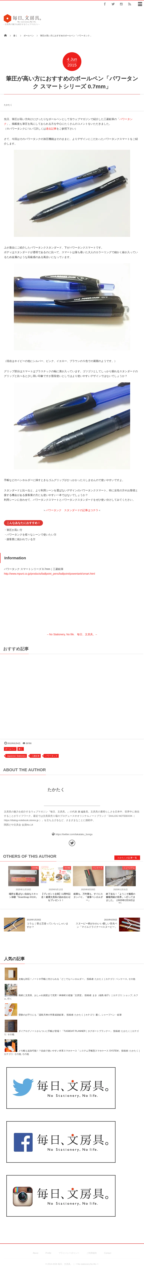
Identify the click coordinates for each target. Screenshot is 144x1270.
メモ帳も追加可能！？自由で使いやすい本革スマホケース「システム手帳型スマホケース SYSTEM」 (70, 1050)
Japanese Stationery (16, 756)
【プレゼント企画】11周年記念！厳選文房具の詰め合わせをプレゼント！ (55, 900)
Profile (48, 1253)
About (35, 1253)
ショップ (127, 995)
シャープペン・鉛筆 (111, 1015)
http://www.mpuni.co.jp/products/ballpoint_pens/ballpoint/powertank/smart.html (49, 573)
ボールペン (10, 749)
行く (10, 998)
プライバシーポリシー (69, 1253)
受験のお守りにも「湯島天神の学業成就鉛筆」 (42, 1015)
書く (21, 749)
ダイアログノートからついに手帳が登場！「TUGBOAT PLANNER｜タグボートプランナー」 (65, 1031)
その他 (35, 871)
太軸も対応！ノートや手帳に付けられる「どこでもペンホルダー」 (52, 979)
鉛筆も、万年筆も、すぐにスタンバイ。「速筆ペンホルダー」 (88, 900)
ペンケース (97, 871)
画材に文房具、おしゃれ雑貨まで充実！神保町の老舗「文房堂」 (51, 995)
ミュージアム (129, 871)
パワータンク (51, 756)
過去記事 (51, 128)
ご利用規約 (91, 1253)
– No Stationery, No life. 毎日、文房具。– (72, 610)
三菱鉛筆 (35, 756)
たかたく (8, 101)
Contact (107, 1253)
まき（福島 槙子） (101, 995)
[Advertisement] (72, 694)
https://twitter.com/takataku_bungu (74, 837)
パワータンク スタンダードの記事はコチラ (72, 510)
